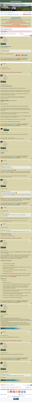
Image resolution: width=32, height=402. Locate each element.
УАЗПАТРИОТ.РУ (6, 251)
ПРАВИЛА (22, 19)
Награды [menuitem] (6, 12)
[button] (28, 35)
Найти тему (27, 19)
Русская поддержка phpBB (16, 396)
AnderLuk (5, 160)
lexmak (4, 141)
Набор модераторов (6, 29)
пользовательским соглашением (18, 23)
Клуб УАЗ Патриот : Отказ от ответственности (8, 389)
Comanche (5, 128)
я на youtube (15, 124)
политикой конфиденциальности (7, 23)
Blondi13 (4, 63)
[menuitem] (10, 12)
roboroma (4, 362)
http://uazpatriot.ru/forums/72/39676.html (8, 235)
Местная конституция (4, 31)
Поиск (30, 19)
